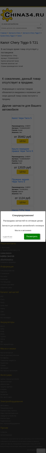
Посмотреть (31, 236)
